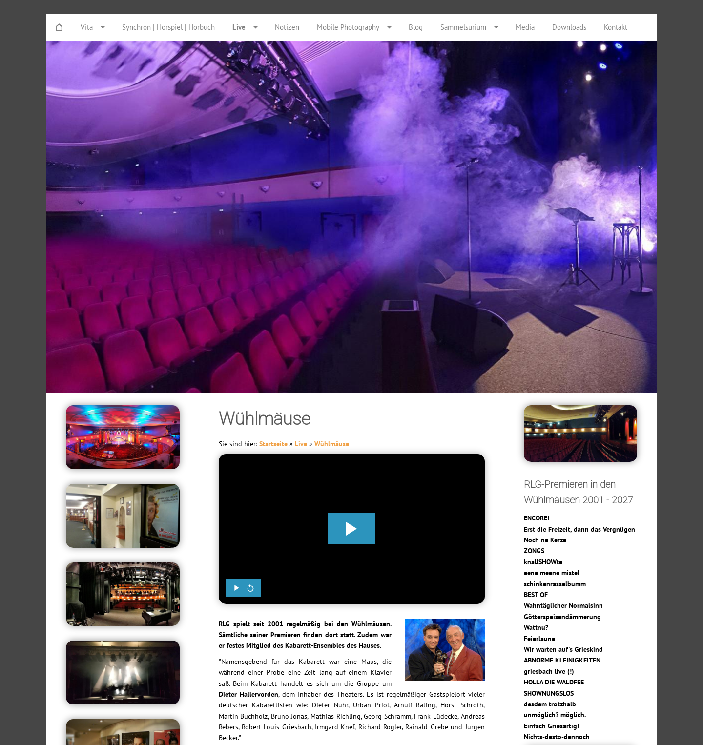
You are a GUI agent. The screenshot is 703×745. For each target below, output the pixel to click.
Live (301, 443)
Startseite (273, 443)
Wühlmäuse (331, 443)
